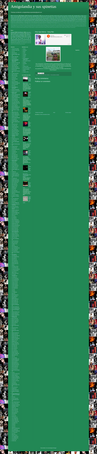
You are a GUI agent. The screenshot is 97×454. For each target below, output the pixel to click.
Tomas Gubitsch (15, 421)
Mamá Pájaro (14, 300)
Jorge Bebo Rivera (15, 102)
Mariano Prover (14, 108)
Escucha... (48, 74)
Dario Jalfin (14, 183)
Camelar (13, 162)
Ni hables (46, 26)
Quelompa (13, 383)
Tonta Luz (58, 27)
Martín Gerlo (14, 322)
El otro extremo (14, 198)
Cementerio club (24, 18)
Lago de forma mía (19, 26)
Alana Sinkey (14, 132)
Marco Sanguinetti (15, 308)
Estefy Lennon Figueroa (14, 93)
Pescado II (20, 37)
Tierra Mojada (14, 418)
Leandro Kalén (14, 73)
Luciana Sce (14, 283)
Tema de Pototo (53, 22)
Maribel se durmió (83, 19)
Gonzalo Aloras (14, 226)
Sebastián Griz (14, 406)
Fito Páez (13, 218)
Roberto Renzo (14, 389)
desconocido (14, 81)
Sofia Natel (14, 413)
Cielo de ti (39, 21)
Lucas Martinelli (14, 279)
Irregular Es (14, 243)
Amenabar (64, 22)
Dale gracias (52, 21)
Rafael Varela (14, 120)
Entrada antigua (68, 112)
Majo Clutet (14, 74)
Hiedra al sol (63, 21)
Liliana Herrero (14, 273)
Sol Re (13, 414)
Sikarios (13, 407)
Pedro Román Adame (16, 370)
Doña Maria (14, 190)
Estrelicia (12, 40)
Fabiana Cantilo (14, 210)
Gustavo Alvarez (15, 235)
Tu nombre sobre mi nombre (59, 18)
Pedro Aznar (14, 368)
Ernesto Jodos (14, 206)
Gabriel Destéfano (15, 97)
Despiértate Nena (34, 19)
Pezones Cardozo (15, 373)
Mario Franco (14, 318)
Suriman (13, 415)
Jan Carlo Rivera (15, 101)
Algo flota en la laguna (15, 21)
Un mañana (29, 36)
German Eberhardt (15, 225)
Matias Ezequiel (15, 332)
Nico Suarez (14, 350)
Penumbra (74, 26)
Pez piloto (13, 119)
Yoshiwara (13, 439)
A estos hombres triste (59, 17)
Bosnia (85, 22)
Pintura (24, 51)
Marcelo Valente (15, 306)
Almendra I (28, 32)
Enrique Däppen (15, 202)
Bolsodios (81, 22)
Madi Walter (14, 296)
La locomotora (14, 267)
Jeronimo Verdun (15, 50)
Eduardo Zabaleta (15, 68)
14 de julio (13, 128)
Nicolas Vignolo (14, 113)
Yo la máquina (14, 437)
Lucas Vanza (14, 281)
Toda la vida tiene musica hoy (51, 27)
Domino (13, 189)
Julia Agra (13, 258)
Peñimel (13, 77)
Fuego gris (24, 41)
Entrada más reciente (39, 112)
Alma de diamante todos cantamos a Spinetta (15, 60)
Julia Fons (13, 259)
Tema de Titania (44, 27)
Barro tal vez (14, 15)
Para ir (41, 18)
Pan (11, 42)
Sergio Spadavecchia (15, 121)
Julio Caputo (14, 260)
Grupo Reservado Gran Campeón (15, 231)
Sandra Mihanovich (15, 399)
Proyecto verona (15, 380)
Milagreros (14, 341)
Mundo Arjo (42, 26)
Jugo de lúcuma (57, 19)
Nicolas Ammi (14, 352)
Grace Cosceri (14, 229)
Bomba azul (30, 21)
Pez (12, 372)
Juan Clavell (14, 250)
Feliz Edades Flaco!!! (27, 60)
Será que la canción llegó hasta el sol (55, 20)
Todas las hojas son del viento (26, 17)
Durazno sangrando (33, 15)
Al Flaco (24, 55)
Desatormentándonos (15, 39)
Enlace (13, 201)
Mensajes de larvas (31, 26)
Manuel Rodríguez (15, 107)
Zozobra (13, 440)
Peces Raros (14, 367)
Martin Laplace (14, 321)
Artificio (13, 153)
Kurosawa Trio (14, 266)
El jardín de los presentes (18, 33)
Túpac (13, 426)
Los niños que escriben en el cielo (21, 38)
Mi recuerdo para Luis (27, 67)
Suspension (71, 20)
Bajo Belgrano (18, 40)
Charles (13, 171)
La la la (30, 18)
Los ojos (28, 41)
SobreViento (14, 124)
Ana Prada (14, 140)
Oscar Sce (14, 357)
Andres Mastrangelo (15, 141)
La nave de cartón (15, 269)
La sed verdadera (36, 18)
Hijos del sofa (14, 242)
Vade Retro (14, 65)
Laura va (76, 19)
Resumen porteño (43, 20)
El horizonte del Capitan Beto (26, 59)
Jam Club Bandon (15, 247)
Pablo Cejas (14, 361)
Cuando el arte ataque (45, 21)
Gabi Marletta (14, 96)
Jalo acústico (14, 246)
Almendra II (28, 39)
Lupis (13, 290)
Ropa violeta (20, 27)
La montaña (71, 19)
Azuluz (24, 57)
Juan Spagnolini (15, 256)
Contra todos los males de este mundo (23, 19)
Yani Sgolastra (14, 436)
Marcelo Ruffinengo (15, 304)
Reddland (13, 388)
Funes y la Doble (15, 222)
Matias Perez (14, 334)
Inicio (54, 112)
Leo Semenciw (14, 270)
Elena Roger (14, 199)
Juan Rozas (14, 104)
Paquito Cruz (14, 116)
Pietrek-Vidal (14, 375)
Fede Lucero (14, 214)
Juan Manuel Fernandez (14, 255)
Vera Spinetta (14, 429)
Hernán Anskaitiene (15, 238)
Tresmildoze (14, 422)
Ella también (54, 15)
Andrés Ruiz (14, 146)
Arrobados (13, 151)
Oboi (64, 26)
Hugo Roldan (14, 100)
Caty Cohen (14, 168)
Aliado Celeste (14, 66)
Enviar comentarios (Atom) (45, 114)
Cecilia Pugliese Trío (15, 169)
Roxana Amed (14, 398)
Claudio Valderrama (15, 175)
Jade (13, 245)
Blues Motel (14, 157)
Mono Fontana (14, 342)
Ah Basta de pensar (83, 20)
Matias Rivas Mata (15, 335)
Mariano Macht (14, 313)
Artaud (13, 32)
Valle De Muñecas (15, 428)
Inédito (23, 40)
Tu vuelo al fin (72, 27)
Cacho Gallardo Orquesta (14, 161)
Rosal (13, 396)
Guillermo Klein (14, 234)
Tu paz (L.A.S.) (25, 71)
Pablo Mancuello (15, 364)
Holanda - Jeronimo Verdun (29, 153)
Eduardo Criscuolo (15, 90)
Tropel (13, 424)
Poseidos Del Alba (15, 377)
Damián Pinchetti (15, 89)
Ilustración (25, 63)
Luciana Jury (14, 282)
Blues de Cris (77, 22)
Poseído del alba (79, 26)
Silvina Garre (14, 410)
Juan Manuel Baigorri (15, 252)
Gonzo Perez (14, 228)
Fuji (39, 19)
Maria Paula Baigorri (15, 309)
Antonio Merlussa (15, 149)
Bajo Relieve (14, 156)
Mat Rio (13, 329)
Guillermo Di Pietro (15, 62)
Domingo (13, 187)
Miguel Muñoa (14, 112)
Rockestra (13, 58)
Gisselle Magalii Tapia (16, 54)
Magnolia (13, 297)
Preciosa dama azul (40, 22)
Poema (24, 48)
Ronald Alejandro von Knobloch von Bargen (16, 394)
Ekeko (13, 193)
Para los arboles (16, 42)
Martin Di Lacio (14, 319)
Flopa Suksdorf (14, 219)
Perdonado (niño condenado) (33, 20)
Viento (13, 433)
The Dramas (14, 417)
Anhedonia (14, 147)
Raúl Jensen (14, 387)
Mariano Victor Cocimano (14, 317)
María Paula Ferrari (15, 325)
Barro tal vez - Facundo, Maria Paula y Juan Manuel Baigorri (27, 175)
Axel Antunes (14, 84)
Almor (13, 137)
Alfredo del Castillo (15, 83)
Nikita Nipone (14, 354)
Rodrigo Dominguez (15, 391)
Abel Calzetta (14, 129)
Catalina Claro (14, 166)
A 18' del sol (76, 20)
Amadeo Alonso (14, 138)
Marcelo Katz (14, 303)
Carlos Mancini (14, 165)
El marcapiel (58, 21)
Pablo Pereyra (14, 365)
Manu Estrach (14, 301)
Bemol (13, 85)
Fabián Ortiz (14, 211)
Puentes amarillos (26, 69)
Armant (13, 150)
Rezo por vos (15, 27)
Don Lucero (44, 74)
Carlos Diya (14, 163)
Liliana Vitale (14, 105)
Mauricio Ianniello (15, 338)
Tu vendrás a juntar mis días (65, 27)
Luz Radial (14, 292)
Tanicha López (14, 126)
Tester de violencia (17, 41)
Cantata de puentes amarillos (65, 15)
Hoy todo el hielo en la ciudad (47, 19)
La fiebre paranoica (69, 21)
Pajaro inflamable (15, 114)
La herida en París (64, 19)
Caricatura (25, 50)
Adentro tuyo (59, 22)
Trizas (13, 80)
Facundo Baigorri (15, 212)
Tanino (39, 27)
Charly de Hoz (14, 48)
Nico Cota (13, 349)
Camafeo (34, 21)
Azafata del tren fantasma (70, 22)
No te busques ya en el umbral (53, 26)
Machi (13, 293)
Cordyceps (14, 178)
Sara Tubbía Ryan (15, 402)
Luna (13, 289)
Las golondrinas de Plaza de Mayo (79, 21)
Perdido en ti (23, 22)
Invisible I (14, 37)
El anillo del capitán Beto (70, 18)
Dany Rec (40, 74)
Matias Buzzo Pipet (15, 330)
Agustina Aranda (15, 131)
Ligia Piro (13, 271)
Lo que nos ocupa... (79, 18)
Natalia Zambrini (15, 343)
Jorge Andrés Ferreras (16, 71)
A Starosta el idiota (39, 17)
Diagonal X (14, 186)
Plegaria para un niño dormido (31, 22)
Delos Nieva (14, 185)
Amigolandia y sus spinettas (33, 6)
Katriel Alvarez (14, 263)
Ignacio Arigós (14, 56)
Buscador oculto (15, 158)
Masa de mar (14, 327)
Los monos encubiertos (14, 275)
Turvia (13, 425)
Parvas (18, 22)
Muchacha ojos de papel (22, 20)
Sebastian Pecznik (15, 404)
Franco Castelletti (15, 221)
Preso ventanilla (47, 22)
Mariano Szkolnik (15, 314)
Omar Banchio (14, 64)
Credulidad (75, 15)
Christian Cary (14, 173)
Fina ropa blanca (48, 17)
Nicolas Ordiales (15, 353)
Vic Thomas (14, 432)
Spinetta (57, 74)
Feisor (13, 215)
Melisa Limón (14, 339)
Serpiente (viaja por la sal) (26, 27)
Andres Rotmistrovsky (16, 144)
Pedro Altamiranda (15, 117)
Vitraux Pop (14, 435)
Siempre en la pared (34, 27)
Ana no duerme (69, 17)
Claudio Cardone (15, 174)
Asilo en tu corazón (23, 21)
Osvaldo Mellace (15, 359)
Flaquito (24, 62)
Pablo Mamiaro (14, 363)
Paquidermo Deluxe (69, 26)
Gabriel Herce (14, 223)
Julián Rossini (14, 262)
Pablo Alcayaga (14, 360)
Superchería (65, 20)
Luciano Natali (14, 285)
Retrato (24, 70)
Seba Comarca (14, 403)
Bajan (22, 15)
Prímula (13, 382)
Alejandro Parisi (14, 133)
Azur (12, 51)
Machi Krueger (14, 294)
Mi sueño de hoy (37, 26)
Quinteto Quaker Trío (15, 384)
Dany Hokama (14, 182)
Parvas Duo (14, 76)
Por (81, 17)
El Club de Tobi (14, 194)
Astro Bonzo (14, 154)
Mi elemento (14, 20)
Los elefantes (25, 26)
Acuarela (24, 54)
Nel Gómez (14, 345)
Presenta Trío (14, 379)
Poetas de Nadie (15, 376)
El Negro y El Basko (15, 196)
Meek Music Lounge (15, 109)
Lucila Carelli (14, 286)
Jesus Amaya (14, 249)
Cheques (76, 17)
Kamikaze (20, 32)
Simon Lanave (14, 411)
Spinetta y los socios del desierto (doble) (21, 35)
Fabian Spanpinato (15, 94)
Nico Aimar (14, 346)
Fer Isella (13, 217)
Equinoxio (13, 69)
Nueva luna (60, 26)
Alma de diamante (46, 15)
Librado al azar (25, 66)
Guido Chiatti (14, 233)
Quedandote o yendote (48, 18)
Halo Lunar (14, 237)
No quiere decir (13, 22)
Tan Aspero (14, 125)
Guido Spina (14, 98)
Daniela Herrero (15, 179)
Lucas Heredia (14, 278)
